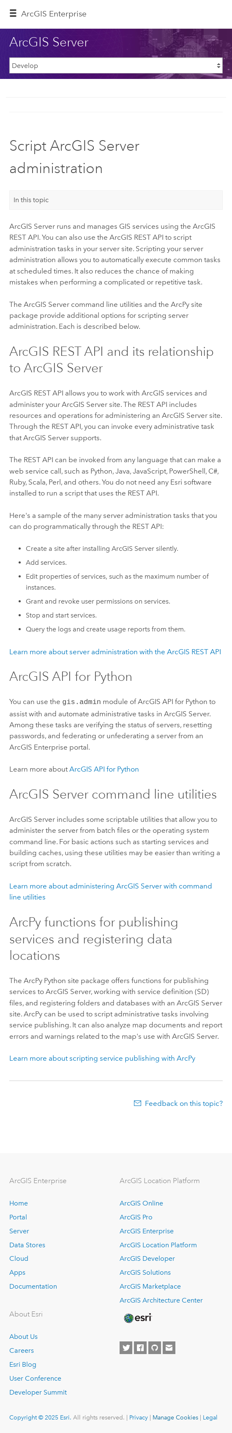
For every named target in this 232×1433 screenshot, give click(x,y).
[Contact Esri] (169, 1347)
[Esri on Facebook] (140, 1347)
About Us (23, 1336)
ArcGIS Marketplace (150, 1285)
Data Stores (27, 1244)
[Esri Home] (137, 1317)
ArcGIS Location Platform (158, 1244)
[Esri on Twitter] (126, 1347)
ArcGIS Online (141, 1202)
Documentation (33, 1285)
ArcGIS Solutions (145, 1272)
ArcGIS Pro (136, 1216)
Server (19, 1230)
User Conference (35, 1377)
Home (18, 1202)
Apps (17, 1272)
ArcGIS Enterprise (54, 14)
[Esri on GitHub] (154, 1347)
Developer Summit (38, 1391)
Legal (210, 1416)
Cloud (18, 1258)
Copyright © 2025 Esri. (40, 1416)
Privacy (138, 1416)
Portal (18, 1216)
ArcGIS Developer (147, 1258)
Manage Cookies (175, 1416)
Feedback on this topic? (184, 1102)
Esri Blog (22, 1364)
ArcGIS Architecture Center (161, 1299)
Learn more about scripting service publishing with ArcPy (102, 1057)
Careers (21, 1350)
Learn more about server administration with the (115, 651)
